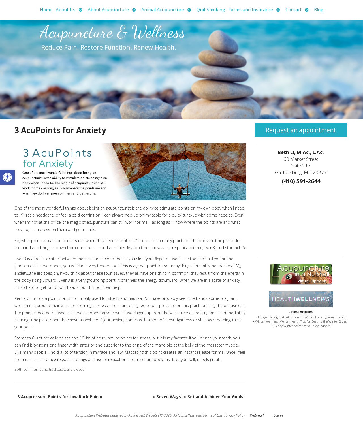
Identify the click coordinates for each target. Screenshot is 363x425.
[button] (7, 177)
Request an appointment (301, 130)
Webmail (257, 415)
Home (46, 10)
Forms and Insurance (251, 10)
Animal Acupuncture (162, 10)
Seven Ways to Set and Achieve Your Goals (198, 396)
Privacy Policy (234, 415)
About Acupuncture (108, 10)
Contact (293, 10)
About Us (65, 10)
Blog (318, 10)
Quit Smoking (211, 10)
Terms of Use (213, 415)
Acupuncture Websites (92, 415)
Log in (278, 415)
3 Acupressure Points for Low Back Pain (60, 396)
